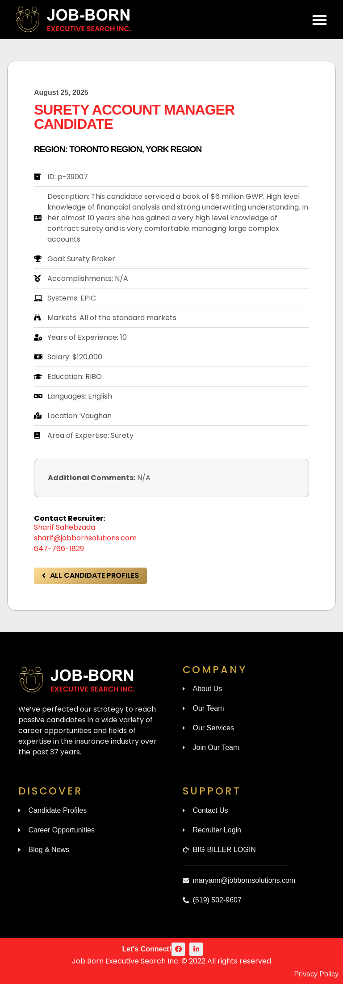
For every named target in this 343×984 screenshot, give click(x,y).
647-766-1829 (59, 548)
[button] (320, 20)
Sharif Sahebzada (64, 527)
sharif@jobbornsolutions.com (85, 538)
